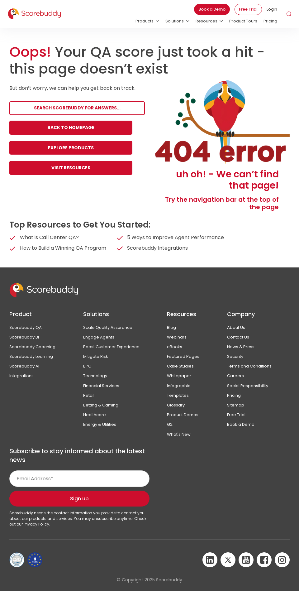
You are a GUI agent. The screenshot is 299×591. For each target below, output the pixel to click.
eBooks (174, 347)
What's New (179, 434)
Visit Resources (70, 168)
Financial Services (101, 386)
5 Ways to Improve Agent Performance (175, 237)
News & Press (240, 347)
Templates (178, 395)
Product (20, 314)
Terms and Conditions (249, 366)
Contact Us (238, 337)
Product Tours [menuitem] (243, 21)
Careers (235, 376)
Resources (181, 314)
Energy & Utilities (99, 424)
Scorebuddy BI (24, 337)
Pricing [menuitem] (270, 21)
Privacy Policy (36, 524)
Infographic (178, 386)
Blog (171, 327)
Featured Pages (183, 356)
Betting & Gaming (100, 405)
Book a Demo (211, 9)
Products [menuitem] (144, 21)
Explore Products (71, 148)
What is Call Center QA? (49, 237)
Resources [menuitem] (206, 21)
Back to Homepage (70, 127)
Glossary (176, 405)
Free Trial (248, 9)
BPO (87, 366)
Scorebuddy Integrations (157, 248)
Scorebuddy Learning (31, 356)
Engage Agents (98, 337)
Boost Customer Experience (111, 347)
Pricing (234, 395)
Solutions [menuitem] (174, 21)
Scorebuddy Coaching (32, 347)
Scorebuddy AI (24, 366)
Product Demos (182, 415)
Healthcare (94, 415)
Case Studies (180, 366)
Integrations (21, 376)
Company (241, 314)
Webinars (177, 337)
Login (272, 9)
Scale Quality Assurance (107, 327)
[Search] (77, 108)
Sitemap (235, 405)
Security (235, 356)
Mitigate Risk (95, 356)
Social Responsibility (247, 386)
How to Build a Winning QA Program (63, 248)
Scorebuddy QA (25, 327)
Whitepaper (179, 376)
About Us (236, 327)
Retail (88, 395)
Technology (95, 376)
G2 (170, 424)
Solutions (96, 314)
